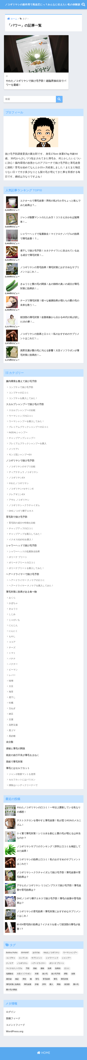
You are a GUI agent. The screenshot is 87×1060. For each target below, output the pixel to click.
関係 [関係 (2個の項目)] (58, 976)
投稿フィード (13, 1009)
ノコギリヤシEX (17, 468)
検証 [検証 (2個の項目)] (17, 970)
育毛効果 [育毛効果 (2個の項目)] (46, 970)
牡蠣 (11, 693)
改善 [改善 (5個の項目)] (73, 965)
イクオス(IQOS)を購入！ (21, 530)
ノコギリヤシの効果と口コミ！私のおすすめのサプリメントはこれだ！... (50, 326)
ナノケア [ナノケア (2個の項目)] (9, 954)
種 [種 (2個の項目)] (31, 970)
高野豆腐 (13, 716)
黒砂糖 (12, 727)
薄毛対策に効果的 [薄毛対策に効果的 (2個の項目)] (13, 976)
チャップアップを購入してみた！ (25, 524)
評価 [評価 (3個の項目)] (36, 976)
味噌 (11, 671)
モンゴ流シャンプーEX (20, 445)
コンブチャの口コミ (19, 383)
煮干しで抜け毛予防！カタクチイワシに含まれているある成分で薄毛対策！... (50, 242)
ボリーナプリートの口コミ (22, 553)
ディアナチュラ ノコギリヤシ (23, 462)
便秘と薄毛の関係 (16, 739)
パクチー (13, 655)
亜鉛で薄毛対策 (15, 752)
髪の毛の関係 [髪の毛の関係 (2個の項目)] (11, 981)
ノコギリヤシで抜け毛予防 (21, 451)
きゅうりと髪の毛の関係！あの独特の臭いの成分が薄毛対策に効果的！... (50, 275)
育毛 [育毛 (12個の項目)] (37, 970)
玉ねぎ (12, 699)
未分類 (10, 732)
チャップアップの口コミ (21, 519)
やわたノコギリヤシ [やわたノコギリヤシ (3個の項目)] (51, 944)
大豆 (11, 677)
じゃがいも (14, 611)
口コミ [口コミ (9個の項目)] (67, 960)
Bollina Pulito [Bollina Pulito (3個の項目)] (12, 944)
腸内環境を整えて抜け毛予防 (22, 371)
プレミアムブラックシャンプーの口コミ (29, 417)
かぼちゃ (13, 594)
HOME (43, 1044)
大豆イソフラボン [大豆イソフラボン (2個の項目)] (24, 965)
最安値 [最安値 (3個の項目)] (9, 970)
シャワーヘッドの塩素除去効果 (24, 542)
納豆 (11, 705)
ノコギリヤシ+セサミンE (21, 479)
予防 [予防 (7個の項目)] (27, 960)
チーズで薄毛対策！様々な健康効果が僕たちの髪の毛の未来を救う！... (50, 292)
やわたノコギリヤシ (19, 473)
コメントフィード (16, 1016)
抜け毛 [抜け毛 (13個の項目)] (45, 965)
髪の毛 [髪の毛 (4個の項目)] (76, 976)
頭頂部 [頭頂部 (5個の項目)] (67, 976)
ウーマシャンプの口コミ (21, 406)
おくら (12, 588)
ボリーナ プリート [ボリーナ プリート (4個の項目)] (56, 954)
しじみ (12, 605)
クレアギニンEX (17, 485)
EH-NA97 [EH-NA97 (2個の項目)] (25, 944)
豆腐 (11, 710)
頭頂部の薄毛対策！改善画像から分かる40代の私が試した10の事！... (50, 309)
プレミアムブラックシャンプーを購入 (27, 434)
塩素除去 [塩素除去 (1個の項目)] (9, 965)
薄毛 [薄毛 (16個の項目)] (55, 970)
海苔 (11, 682)
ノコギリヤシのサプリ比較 (22, 457)
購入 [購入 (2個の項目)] (51, 976)
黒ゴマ (12, 721)
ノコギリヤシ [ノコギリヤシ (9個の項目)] (22, 954)
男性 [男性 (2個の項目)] (24, 970)
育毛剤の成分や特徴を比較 (22, 513)
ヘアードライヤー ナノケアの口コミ (27, 571)
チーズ (12, 638)
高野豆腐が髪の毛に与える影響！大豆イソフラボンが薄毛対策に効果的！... (50, 343)
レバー (12, 666)
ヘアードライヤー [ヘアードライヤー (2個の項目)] (38, 954)
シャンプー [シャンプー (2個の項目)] (66, 949)
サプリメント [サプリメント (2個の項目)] (36, 949)
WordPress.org (15, 1023)
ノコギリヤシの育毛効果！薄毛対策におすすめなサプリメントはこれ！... (50, 258)
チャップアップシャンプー (22, 428)
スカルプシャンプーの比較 (22, 400)
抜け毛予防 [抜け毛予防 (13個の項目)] (55, 965)
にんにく (13, 621)
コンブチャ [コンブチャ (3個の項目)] (10, 949)
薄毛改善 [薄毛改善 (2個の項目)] (27, 976)
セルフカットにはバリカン (22, 771)
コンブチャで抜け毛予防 (21, 377)
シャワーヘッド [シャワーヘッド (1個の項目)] (52, 949)
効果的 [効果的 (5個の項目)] (57, 960)
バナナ (12, 649)
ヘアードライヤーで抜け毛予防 (23, 564)
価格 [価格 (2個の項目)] (42, 960)
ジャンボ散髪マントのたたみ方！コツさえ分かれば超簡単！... (50, 208)
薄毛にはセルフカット (18, 759)
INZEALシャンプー (18, 423)
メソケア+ (14, 439)
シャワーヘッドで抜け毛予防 (22, 536)
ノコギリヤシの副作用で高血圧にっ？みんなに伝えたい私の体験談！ (44, 5)
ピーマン (13, 660)
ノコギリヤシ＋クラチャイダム (24, 496)
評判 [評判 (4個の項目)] (44, 976)
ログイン (11, 1003)
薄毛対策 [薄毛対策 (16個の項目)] (64, 970)
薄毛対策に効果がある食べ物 (22, 582)
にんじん (13, 616)
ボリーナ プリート (18, 547)
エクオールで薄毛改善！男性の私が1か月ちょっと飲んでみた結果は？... (49, 191)
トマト (12, 644)
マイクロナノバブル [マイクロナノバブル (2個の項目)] (14, 960)
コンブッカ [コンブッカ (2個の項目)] (23, 949)
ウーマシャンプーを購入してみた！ (26, 412)
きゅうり (13, 599)
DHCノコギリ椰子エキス (21, 501)
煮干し (12, 688)
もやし (12, 627)
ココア (12, 633)
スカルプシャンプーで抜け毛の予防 (26, 394)
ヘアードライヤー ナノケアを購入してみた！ (31, 576)
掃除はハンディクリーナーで (23, 776)
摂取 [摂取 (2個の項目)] (66, 965)
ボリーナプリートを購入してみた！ (26, 559)
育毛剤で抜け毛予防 (17, 507)
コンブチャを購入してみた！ (23, 388)
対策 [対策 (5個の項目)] (36, 965)
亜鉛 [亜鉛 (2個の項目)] (35, 960)
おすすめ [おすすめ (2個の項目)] (36, 944)
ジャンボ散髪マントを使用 (22, 765)
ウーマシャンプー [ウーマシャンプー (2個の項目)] (70, 944)
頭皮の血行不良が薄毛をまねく (23, 746)
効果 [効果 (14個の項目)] (49, 960)
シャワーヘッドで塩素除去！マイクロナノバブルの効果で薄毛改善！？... (50, 225)
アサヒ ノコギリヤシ (19, 490)
